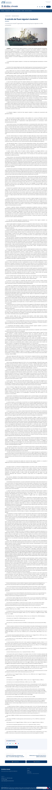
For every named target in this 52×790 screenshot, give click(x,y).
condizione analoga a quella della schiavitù (36, 403)
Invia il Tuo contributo (28, 10)
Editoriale (2, 10)
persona (11, 406)
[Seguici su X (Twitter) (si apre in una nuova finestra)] (44, 7)
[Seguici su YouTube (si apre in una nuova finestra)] (42, 7)
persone (23, 425)
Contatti (23, 10)
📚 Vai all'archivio (37, 761)
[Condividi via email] (16, 743)
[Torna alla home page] (5, 769)
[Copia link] (18, 743)
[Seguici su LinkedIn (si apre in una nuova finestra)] (40, 7)
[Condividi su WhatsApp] (13, 743)
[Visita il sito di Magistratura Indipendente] (6, 2)
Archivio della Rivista (17, 10)
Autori (12, 10)
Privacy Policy (29, 772)
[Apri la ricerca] (48, 7)
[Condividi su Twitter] (10, 743)
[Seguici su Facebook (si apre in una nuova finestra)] (37, 7)
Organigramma (7, 10)
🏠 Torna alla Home (15, 761)
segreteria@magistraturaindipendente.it (7, 780)
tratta (15, 407)
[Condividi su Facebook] (7, 743)
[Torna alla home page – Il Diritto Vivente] (9, 6)
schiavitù (7, 407)
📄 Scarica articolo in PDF (12, 747)
